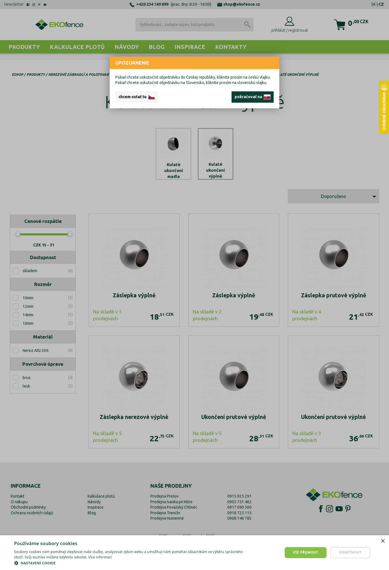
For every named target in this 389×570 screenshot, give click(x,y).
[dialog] (194, 552)
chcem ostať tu (136, 97)
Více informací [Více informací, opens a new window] (100, 557)
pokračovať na (253, 97)
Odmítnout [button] (350, 552)
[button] (130, 563)
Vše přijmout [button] (305, 552)
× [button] (383, 541)
